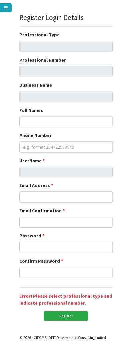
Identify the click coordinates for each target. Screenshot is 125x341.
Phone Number (35, 135)
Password (30, 236)
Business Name (35, 85)
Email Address (34, 185)
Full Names (31, 110)
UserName (30, 161)
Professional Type (39, 35)
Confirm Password (39, 261)
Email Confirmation (40, 211)
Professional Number (42, 60)
